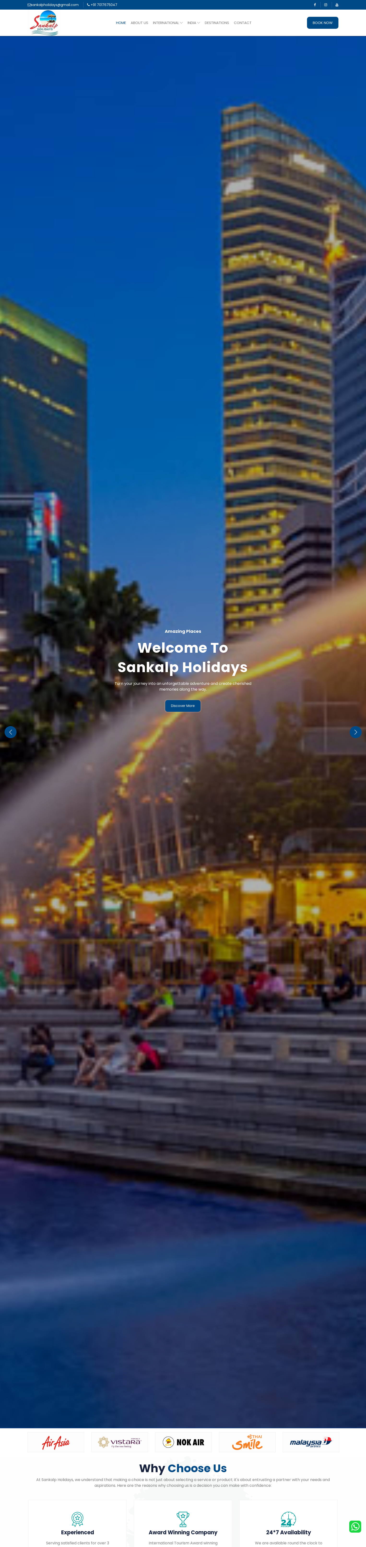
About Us (139, 22)
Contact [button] (243, 22)
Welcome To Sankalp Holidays (183, 657)
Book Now (323, 22)
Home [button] (121, 22)
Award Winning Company (183, 1532)
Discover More (183, 705)
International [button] (168, 22)
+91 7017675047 (102, 4)
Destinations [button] (217, 22)
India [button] (194, 22)
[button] (355, 732)
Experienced (77, 1532)
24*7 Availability (288, 1532)
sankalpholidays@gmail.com (53, 4)
